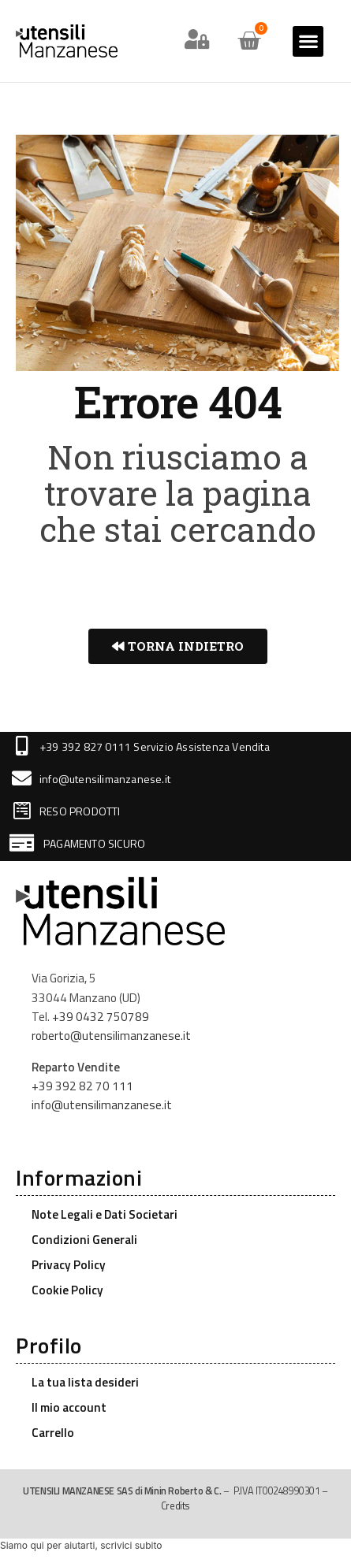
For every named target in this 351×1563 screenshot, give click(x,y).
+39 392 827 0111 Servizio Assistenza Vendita (154, 746)
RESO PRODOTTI (80, 811)
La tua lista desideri (85, 1382)
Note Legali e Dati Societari (104, 1214)
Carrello (53, 1433)
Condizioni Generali (84, 1240)
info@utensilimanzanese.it (104, 778)
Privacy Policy (69, 1265)
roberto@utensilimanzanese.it (111, 1036)
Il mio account (69, 1407)
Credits (175, 1505)
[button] (308, 41)
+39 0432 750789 (100, 1017)
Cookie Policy (67, 1290)
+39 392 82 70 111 (82, 1086)
